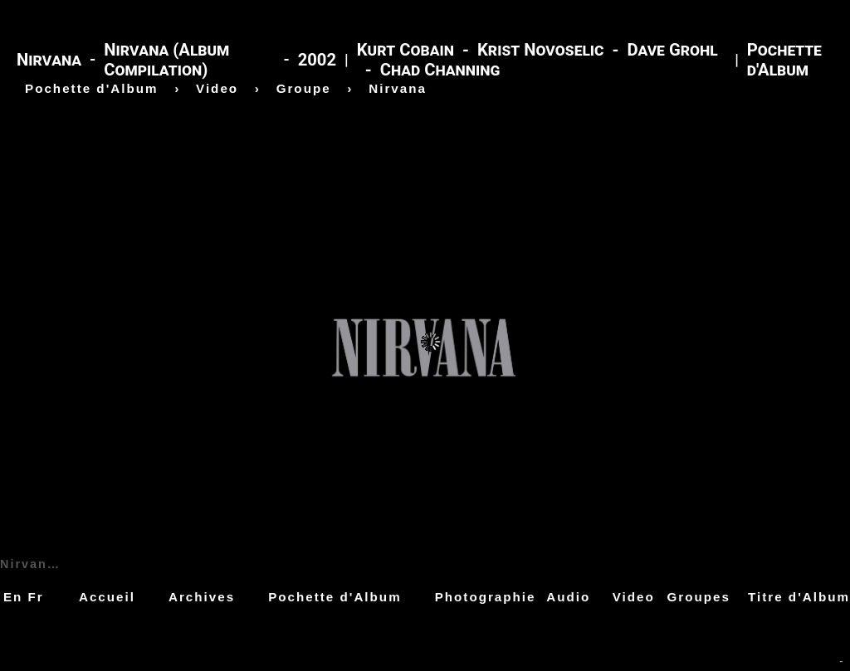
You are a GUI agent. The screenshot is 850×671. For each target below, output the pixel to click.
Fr (36, 597)
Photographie (485, 597)
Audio (568, 597)
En (12, 597)
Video (634, 597)
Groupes (698, 597)
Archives (202, 597)
